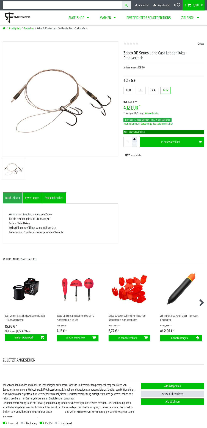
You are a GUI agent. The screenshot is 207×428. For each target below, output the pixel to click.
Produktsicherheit (54, 197)
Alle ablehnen (172, 401)
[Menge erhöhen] (134, 139)
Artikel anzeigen (185, 338)
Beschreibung (12, 197)
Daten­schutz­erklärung (25, 416)
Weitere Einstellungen (86, 423)
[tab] (13, 198)
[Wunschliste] (177, 5)
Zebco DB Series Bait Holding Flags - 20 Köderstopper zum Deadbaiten (127, 318)
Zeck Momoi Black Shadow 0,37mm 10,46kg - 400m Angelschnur (25, 318)
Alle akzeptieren (172, 386)
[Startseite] (3, 28)
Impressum (59, 411)
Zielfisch (188, 18)
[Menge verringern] (134, 144)
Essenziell (13, 423)
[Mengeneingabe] (127, 142)
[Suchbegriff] (62, 5)
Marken (106, 18)
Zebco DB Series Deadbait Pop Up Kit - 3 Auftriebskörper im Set (75, 318)
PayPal (49, 423)
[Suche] (126, 5)
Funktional (66, 423)
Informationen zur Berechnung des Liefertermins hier (148, 124)
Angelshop (76, 18)
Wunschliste (133, 155)
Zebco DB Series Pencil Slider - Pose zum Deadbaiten (179, 318)
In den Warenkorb (181, 142)
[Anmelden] (142, 5)
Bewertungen (32, 197)
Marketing (31, 423)
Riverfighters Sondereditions (148, 18)
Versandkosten (152, 113)
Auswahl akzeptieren (172, 393)
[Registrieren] (161, 5)
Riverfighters (15, 28)
